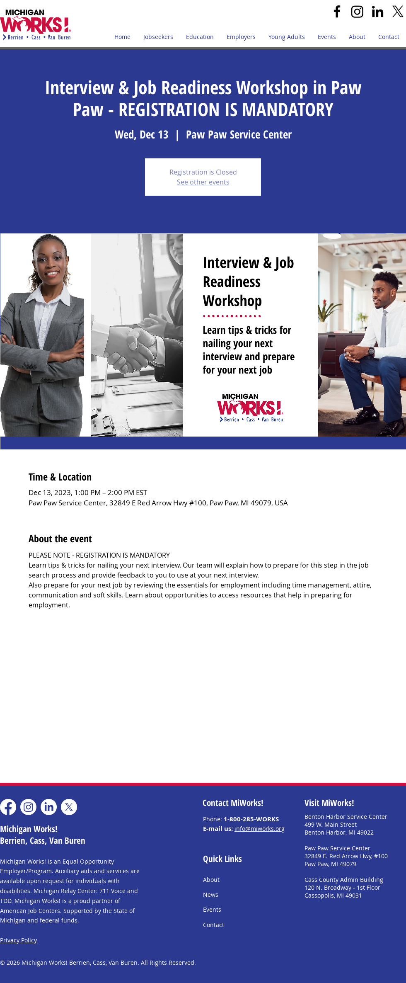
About (211, 879)
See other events (203, 182)
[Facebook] (337, 11)
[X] (398, 11)
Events (212, 909)
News (210, 894)
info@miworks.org (259, 829)
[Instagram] (357, 11)
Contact (213, 925)
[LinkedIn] (378, 11)
